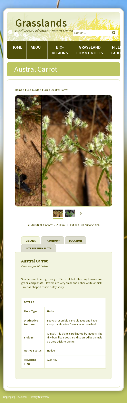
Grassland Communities (89, 50)
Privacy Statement (39, 397)
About (37, 47)
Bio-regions (60, 50)
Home (16, 47)
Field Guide (32, 90)
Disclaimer (21, 397)
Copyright (8, 397)
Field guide (117, 50)
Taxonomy (52, 240)
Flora (45, 90)
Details (31, 240)
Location (75, 240)
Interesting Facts (39, 248)
